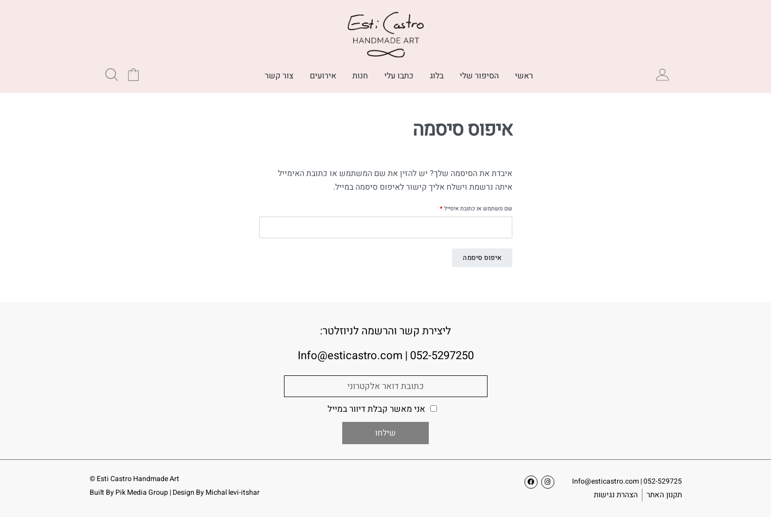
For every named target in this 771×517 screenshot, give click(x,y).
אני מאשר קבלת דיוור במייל (376, 409)
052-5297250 (442, 356)
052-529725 (662, 481)
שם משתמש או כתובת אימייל (470, 208)
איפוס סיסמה (482, 258)
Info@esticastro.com (605, 481)
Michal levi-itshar (233, 492)
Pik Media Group (141, 492)
